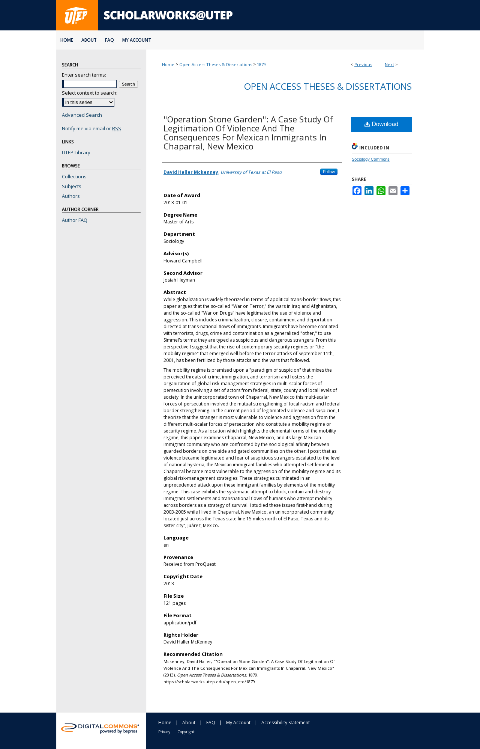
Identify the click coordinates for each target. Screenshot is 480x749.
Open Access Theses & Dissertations (215, 64)
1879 (261, 64)
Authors (71, 196)
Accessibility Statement (285, 722)
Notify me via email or (91, 128)
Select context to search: (89, 92)
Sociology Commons (371, 159)
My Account (238, 722)
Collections (74, 176)
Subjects (71, 186)
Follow (329, 171)
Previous (363, 64)
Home (168, 64)
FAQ (210, 722)
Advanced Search (82, 115)
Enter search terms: (84, 74)
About (188, 722)
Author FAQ (74, 220)
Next (389, 64)
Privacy (164, 731)
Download (381, 124)
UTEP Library (76, 152)
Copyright (186, 731)
